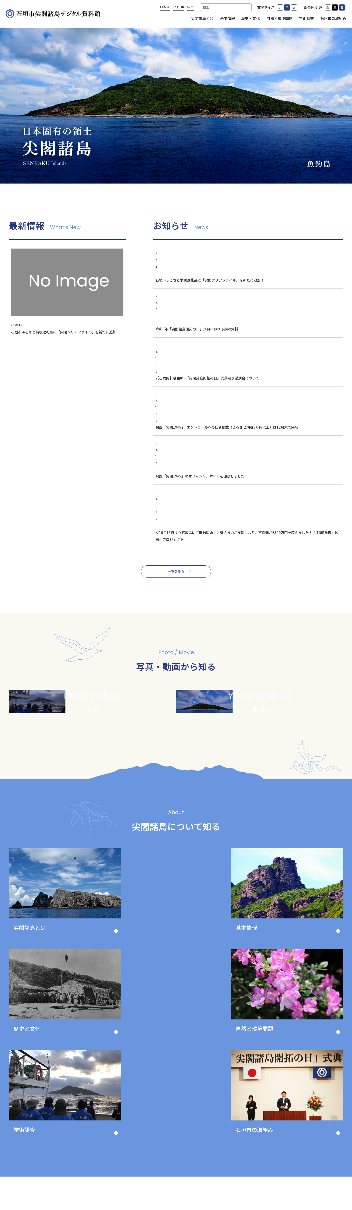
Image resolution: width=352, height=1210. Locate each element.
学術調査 (306, 18)
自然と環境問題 (279, 18)
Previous (31, 1094)
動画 (292, 1153)
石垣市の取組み (333, 18)
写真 (292, 1142)
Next (321, 1094)
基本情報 (227, 18)
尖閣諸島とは (202, 18)
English (178, 6)
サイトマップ (176, 1187)
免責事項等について (240, 1180)
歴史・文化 (250, 18)
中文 (190, 6)
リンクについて (158, 1180)
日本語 (165, 6)
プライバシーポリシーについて (116, 1180)
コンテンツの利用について (197, 1180)
